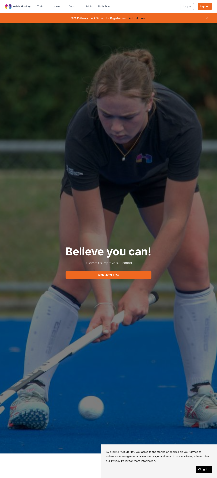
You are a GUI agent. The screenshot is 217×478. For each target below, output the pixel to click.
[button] (42, 6)
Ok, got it (203, 469)
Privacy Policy (120, 461)
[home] (18, 6)
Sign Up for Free (108, 275)
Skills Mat (104, 6)
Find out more (136, 18)
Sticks (89, 6)
